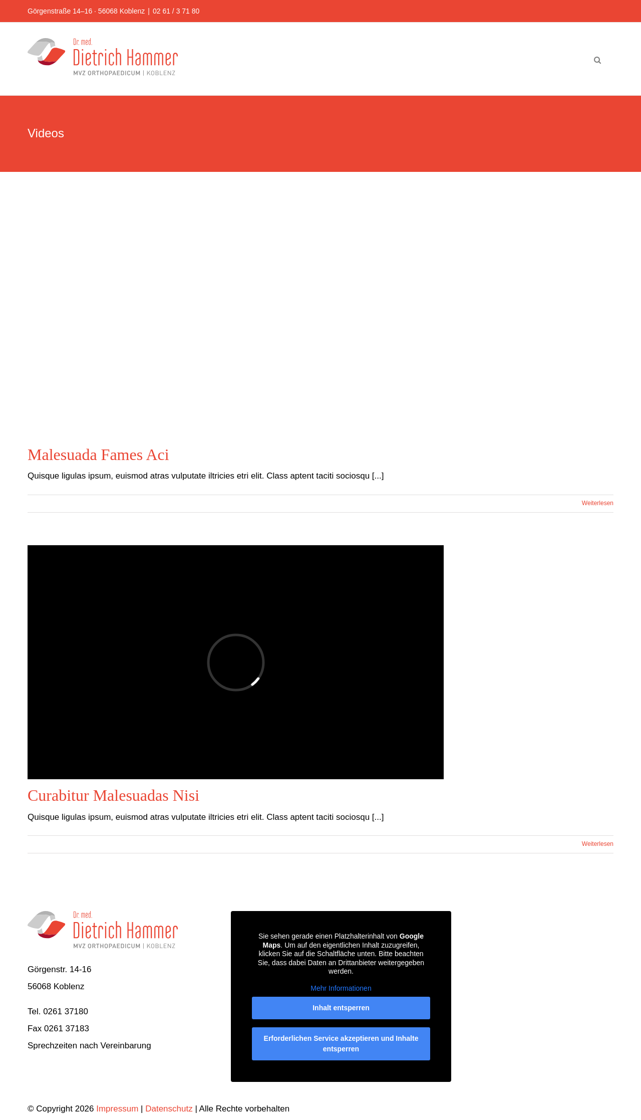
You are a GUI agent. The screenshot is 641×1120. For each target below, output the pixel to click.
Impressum (117, 1108)
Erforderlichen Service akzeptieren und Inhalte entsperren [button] (340, 1044)
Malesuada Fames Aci (98, 454)
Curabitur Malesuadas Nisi (113, 795)
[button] (597, 59)
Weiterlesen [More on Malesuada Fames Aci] (597, 503)
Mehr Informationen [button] (340, 988)
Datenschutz (169, 1108)
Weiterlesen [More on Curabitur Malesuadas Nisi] (597, 843)
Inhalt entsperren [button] (341, 1008)
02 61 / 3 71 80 (176, 11)
